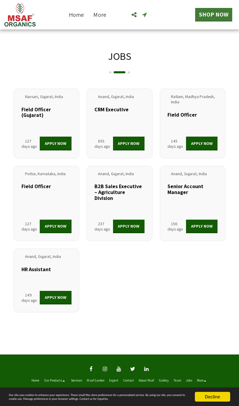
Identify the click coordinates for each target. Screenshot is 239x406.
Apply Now (56, 143)
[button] (134, 15)
